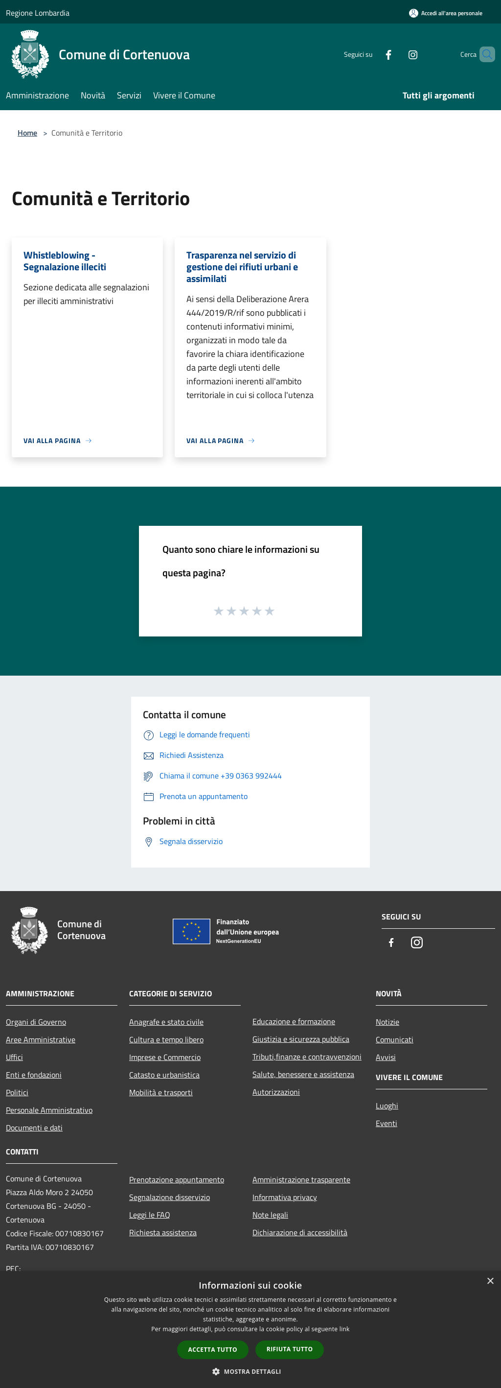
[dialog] (250, 1329)
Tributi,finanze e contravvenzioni (307, 1056)
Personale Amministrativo (49, 1110)
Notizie (387, 1022)
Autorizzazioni (276, 1092)
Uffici (14, 1057)
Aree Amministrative (40, 1039)
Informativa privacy (284, 1197)
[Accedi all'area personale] (445, 12)
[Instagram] (396, 54)
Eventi (386, 1123)
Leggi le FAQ (149, 1215)
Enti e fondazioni (34, 1075)
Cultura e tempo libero (166, 1039)
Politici (17, 1092)
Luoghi (387, 1105)
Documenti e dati (34, 1127)
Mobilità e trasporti (161, 1092)
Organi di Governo (36, 1022)
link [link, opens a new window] (345, 1329)
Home (27, 133)
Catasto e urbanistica (164, 1075)
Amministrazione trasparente (301, 1179)
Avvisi (386, 1057)
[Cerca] (483, 54)
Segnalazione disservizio (169, 1197)
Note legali (270, 1215)
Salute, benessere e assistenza (303, 1074)
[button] (250, 1371)
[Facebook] (372, 54)
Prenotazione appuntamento (176, 1179)
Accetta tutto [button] (212, 1349)
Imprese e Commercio (165, 1057)
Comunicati (394, 1039)
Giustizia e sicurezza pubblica (300, 1039)
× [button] (490, 1281)
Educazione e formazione (293, 1021)
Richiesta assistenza (163, 1232)
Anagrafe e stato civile (166, 1022)
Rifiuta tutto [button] (290, 1349)
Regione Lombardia (37, 13)
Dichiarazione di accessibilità (299, 1232)
